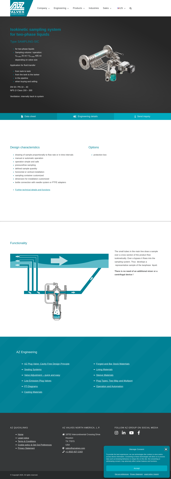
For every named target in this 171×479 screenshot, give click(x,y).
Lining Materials (104, 369)
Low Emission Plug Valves (37, 381)
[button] (166, 449)
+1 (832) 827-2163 (74, 452)
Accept (137, 468)
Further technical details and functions (32, 190)
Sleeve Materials (104, 375)
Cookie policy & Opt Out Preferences (35, 445)
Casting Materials (33, 392)
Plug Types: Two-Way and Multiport (114, 381)
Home (20, 434)
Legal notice (23, 438)
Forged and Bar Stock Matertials (113, 364)
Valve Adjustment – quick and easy (42, 375)
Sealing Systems (33, 369)
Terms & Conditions (27, 441)
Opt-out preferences (122, 474)
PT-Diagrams (31, 386)
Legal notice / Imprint (151, 474)
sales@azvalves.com (75, 448)
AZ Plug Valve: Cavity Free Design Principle (46, 364)
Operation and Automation (109, 386)
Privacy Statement (136, 474)
